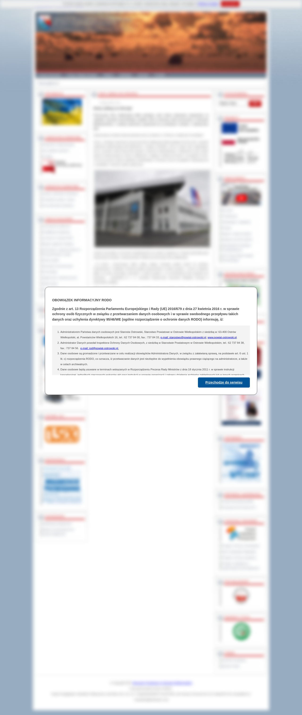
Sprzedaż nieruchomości (58, 266)
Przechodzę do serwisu (224, 382)
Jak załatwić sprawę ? (56, 150)
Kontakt (160, 75)
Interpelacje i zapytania (236, 222)
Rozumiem (230, 3)
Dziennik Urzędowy (234, 660)
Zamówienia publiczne (56, 226)
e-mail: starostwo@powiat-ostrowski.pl (183, 337)
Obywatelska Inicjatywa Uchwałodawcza (236, 247)
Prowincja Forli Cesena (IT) (239, 507)
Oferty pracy (50, 283)
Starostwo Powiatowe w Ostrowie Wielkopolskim (162, 683)
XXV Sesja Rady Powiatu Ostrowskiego (237, 258)
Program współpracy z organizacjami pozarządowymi (240, 566)
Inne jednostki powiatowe (58, 205)
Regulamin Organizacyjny (59, 144)
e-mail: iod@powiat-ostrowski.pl (99, 348)
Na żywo (227, 210)
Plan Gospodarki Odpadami (239, 551)
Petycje (226, 228)
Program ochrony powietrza (239, 557)
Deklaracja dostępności (57, 523)
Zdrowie (143, 75)
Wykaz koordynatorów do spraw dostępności (58, 532)
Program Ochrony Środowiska (240, 546)
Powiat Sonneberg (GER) (237, 501)
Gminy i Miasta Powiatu (82, 75)
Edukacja (125, 75)
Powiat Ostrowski (49, 75)
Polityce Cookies (208, 3)
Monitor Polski (230, 666)
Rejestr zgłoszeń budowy (58, 244)
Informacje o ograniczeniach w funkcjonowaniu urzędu (61, 252)
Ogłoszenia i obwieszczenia (60, 277)
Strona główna (47, 83)
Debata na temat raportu (237, 239)
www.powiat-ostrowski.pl (222, 337)
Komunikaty (50, 271)
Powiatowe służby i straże (59, 199)
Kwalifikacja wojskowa (56, 232)
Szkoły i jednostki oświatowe (60, 193)
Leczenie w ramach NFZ (58, 238)
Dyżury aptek (51, 260)
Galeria (108, 75)
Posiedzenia (229, 216)
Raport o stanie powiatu (236, 233)
